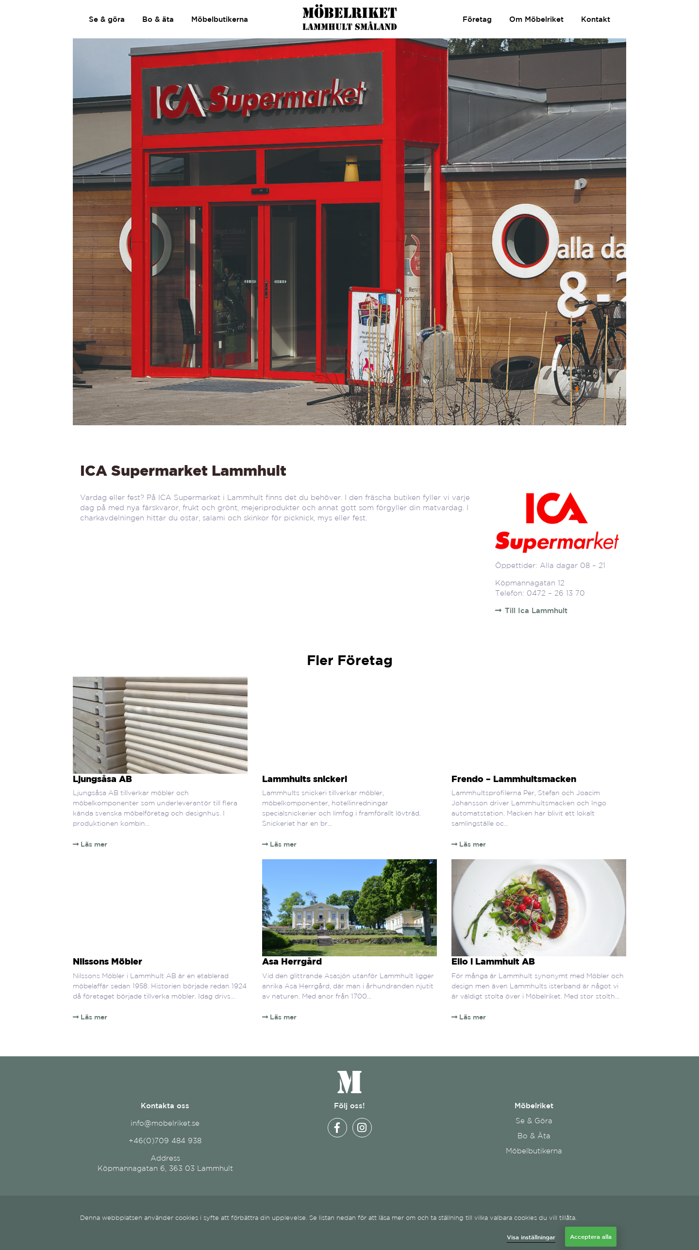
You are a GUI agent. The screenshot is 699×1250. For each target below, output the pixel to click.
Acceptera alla (591, 1236)
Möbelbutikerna (219, 19)
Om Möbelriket (536, 19)
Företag (477, 19)
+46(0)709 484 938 (165, 1140)
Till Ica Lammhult (536, 610)
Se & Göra (534, 1121)
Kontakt (595, 19)
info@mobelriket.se (165, 1123)
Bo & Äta (533, 1136)
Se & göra (107, 19)
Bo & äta (158, 19)
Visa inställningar (531, 1236)
